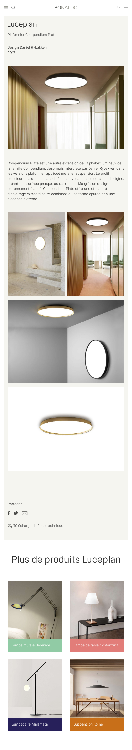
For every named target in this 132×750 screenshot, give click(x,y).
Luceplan (22, 24)
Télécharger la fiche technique (35, 526)
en (118, 8)
